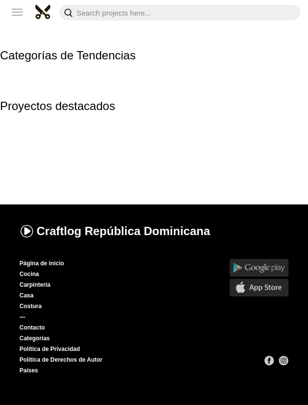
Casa (26, 295)
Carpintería (34, 285)
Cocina (29, 274)
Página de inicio (41, 263)
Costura (30, 306)
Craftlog (114, 231)
